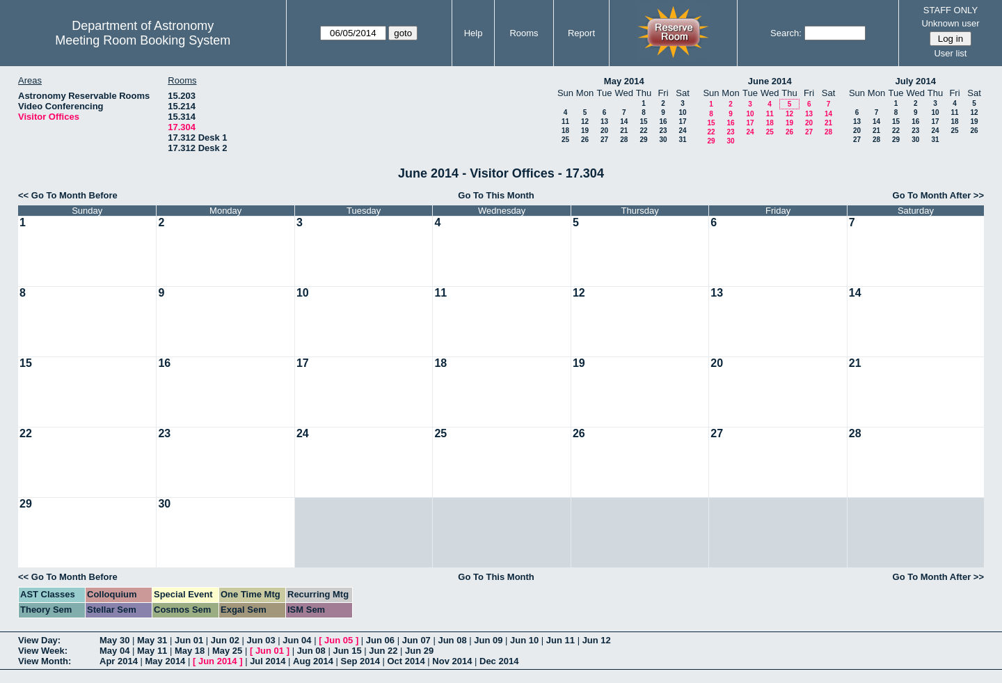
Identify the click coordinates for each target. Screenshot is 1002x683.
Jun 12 (596, 640)
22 (643, 130)
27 (604, 139)
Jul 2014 (267, 661)
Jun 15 (347, 650)
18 (565, 130)
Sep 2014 (360, 661)
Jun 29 (419, 650)
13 (604, 121)
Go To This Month (496, 195)
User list (950, 53)
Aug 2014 (313, 661)
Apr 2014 (119, 661)
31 (682, 139)
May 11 (152, 650)
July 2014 (915, 81)
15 (643, 121)
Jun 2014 (217, 661)
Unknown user (950, 23)
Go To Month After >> (938, 195)
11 (565, 121)
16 (663, 121)
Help (473, 33)
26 (585, 139)
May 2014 (624, 81)
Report (581, 33)
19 (585, 130)
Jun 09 (488, 640)
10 (682, 112)
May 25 (227, 650)
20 (604, 130)
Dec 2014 (498, 661)
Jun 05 (338, 640)
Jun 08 (452, 640)
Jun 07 (416, 640)
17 (682, 121)
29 (643, 139)
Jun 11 (560, 640)
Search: (786, 33)
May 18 (190, 650)
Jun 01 (189, 640)
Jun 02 (225, 640)
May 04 (114, 650)
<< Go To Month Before (68, 195)
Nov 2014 (452, 661)
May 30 (114, 640)
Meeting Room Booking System (142, 40)
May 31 (152, 640)
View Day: (39, 640)
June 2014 (770, 81)
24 (682, 130)
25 (565, 139)
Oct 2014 (405, 661)
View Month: (44, 661)
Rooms (523, 33)
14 (624, 121)
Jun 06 (380, 640)
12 (585, 121)
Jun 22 (383, 650)
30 (663, 139)
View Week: (42, 650)
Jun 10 (524, 640)
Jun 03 (261, 640)
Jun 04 (297, 640)
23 (663, 130)
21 (624, 130)
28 (624, 139)
